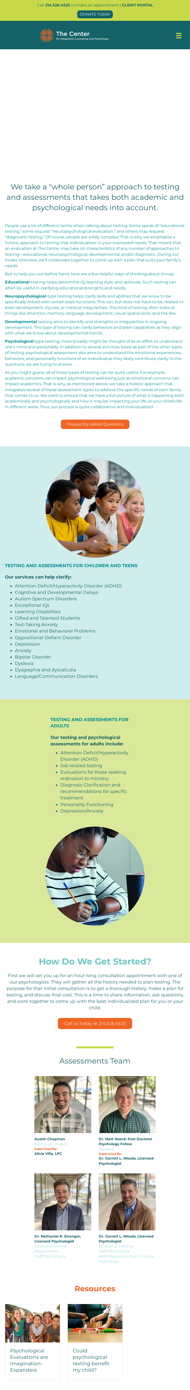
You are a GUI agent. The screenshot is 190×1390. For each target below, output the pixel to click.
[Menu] (179, 35)
